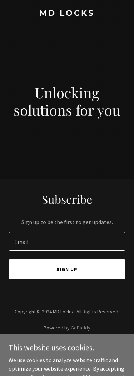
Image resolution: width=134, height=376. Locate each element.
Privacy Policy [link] (67, 347)
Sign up (67, 269)
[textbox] (67, 241)
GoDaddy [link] (80, 327)
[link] (67, 13)
